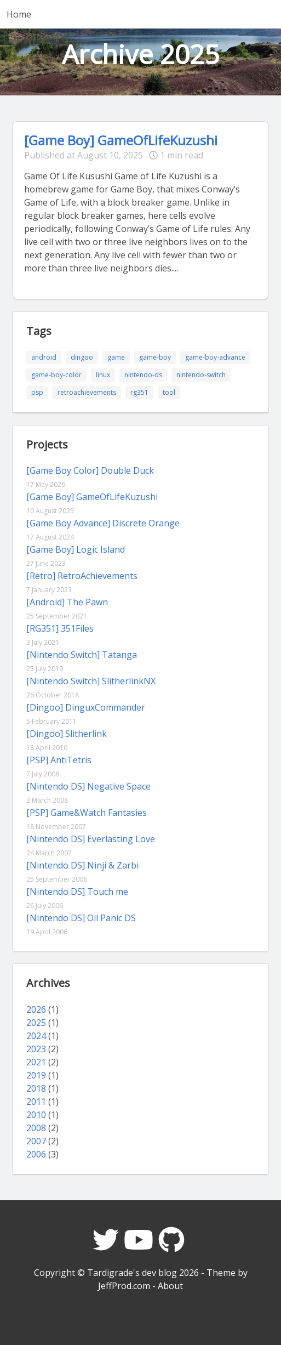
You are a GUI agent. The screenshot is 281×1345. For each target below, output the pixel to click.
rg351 (139, 392)
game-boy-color (56, 374)
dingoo (82, 357)
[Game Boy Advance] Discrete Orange (103, 523)
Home (19, 14)
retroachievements (87, 392)
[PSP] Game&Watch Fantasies (86, 813)
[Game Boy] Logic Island (75, 549)
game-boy (155, 357)
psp (37, 392)
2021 (36, 1062)
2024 (36, 1036)
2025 (36, 1023)
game (116, 357)
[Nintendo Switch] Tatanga (81, 655)
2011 (36, 1102)
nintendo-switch (201, 374)
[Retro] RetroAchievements (81, 576)
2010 (36, 1115)
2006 (36, 1154)
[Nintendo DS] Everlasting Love (90, 839)
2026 (36, 1009)
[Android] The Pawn (67, 602)
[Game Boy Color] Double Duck (90, 470)
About (170, 1286)
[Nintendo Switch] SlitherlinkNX (91, 681)
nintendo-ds (143, 374)
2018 (36, 1088)
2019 (36, 1075)
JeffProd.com (124, 1286)
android (43, 357)
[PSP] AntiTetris (58, 760)
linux (103, 374)
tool (169, 392)
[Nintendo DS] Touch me (77, 892)
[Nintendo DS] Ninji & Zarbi (82, 865)
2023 (36, 1049)
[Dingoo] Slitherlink (66, 734)
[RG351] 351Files (60, 628)
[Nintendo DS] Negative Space (88, 786)
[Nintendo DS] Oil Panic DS (81, 918)
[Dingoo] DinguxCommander (85, 707)
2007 (36, 1141)
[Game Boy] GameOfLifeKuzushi (120, 140)
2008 (36, 1128)
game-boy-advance (215, 357)
